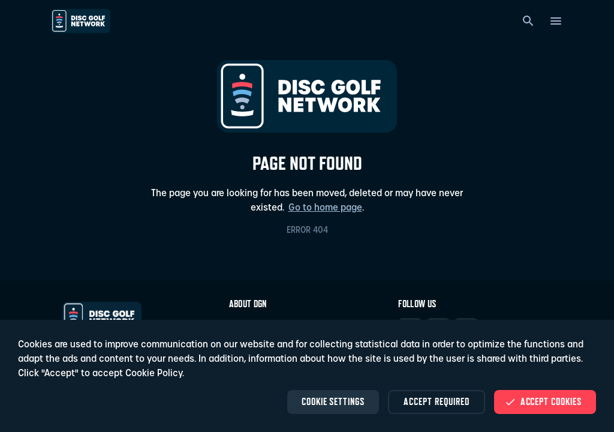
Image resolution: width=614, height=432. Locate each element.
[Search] (528, 21)
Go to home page (325, 208)
